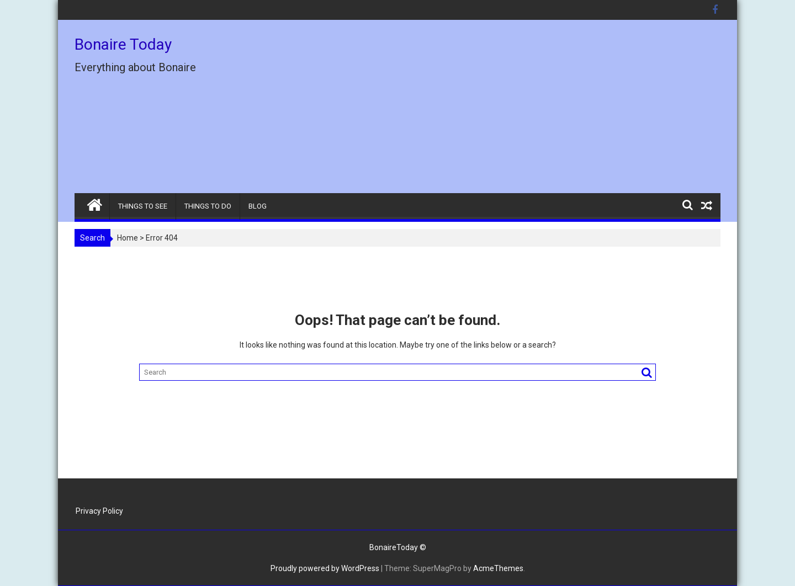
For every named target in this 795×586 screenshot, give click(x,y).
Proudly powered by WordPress (325, 568)
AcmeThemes (498, 568)
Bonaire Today (123, 44)
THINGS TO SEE (142, 206)
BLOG (257, 206)
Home (127, 237)
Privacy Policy (99, 511)
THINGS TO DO (207, 206)
